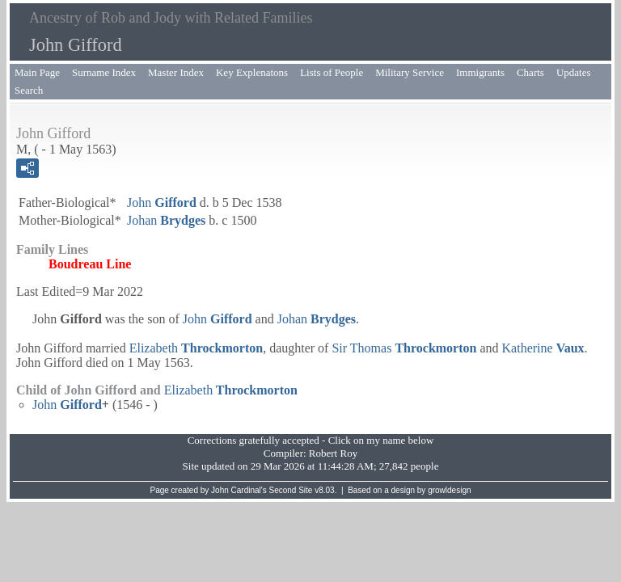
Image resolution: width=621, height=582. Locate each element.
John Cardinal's (239, 490)
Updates (573, 72)
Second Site (291, 490)
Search (29, 90)
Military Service (409, 72)
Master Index (176, 72)
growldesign (449, 490)
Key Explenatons (252, 72)
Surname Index (104, 72)
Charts (530, 72)
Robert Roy (333, 453)
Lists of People (331, 72)
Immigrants (480, 72)
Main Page (37, 72)
